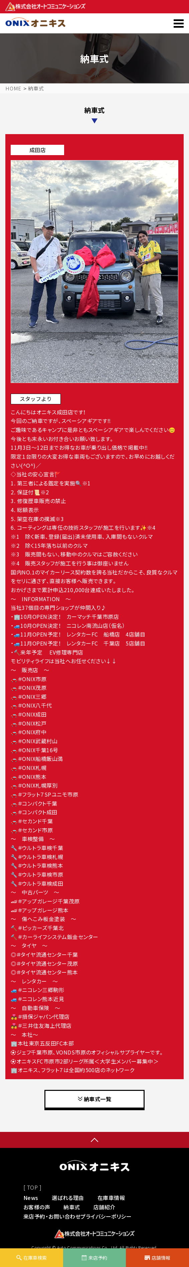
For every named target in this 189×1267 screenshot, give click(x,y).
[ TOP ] (32, 1187)
